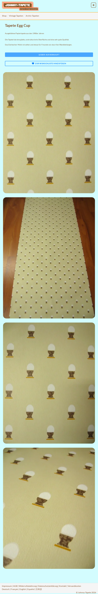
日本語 (39, 589)
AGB (15, 586)
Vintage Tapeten (16, 15)
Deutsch (5, 589)
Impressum (7, 586)
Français (14, 589)
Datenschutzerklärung (48, 586)
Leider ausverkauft (49, 55)
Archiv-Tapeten (32, 15)
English (23, 589)
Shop (4, 15)
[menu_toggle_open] (93, 5)
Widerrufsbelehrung (28, 586)
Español (30, 589)
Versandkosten (74, 586)
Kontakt (62, 586)
